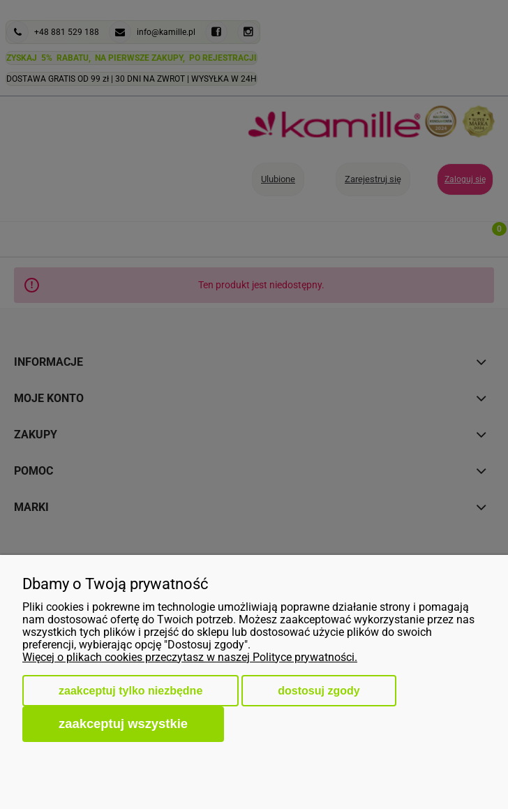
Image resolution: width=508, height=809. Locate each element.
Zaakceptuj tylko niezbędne (130, 691)
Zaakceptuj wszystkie (123, 723)
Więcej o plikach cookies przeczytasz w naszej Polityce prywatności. (189, 657)
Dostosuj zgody (318, 691)
